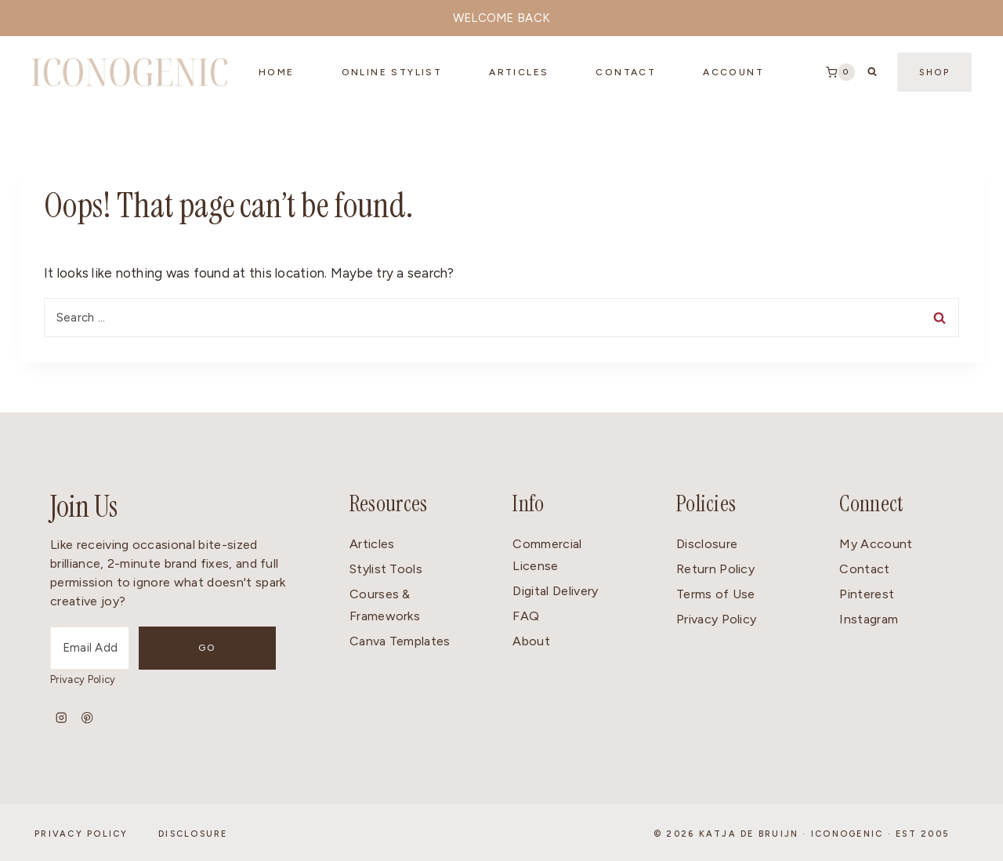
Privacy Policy (82, 679)
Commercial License (546, 555)
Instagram (868, 619)
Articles (519, 72)
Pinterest (866, 594)
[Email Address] (119, 648)
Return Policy (715, 568)
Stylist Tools (385, 568)
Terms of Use (715, 594)
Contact (864, 568)
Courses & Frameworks (384, 605)
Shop (934, 72)
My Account (875, 543)
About (531, 641)
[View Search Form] (872, 72)
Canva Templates (400, 641)
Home (277, 72)
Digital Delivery (555, 590)
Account (733, 72)
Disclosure (706, 543)
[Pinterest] (87, 718)
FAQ (525, 616)
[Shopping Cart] (840, 72)
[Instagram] (61, 718)
